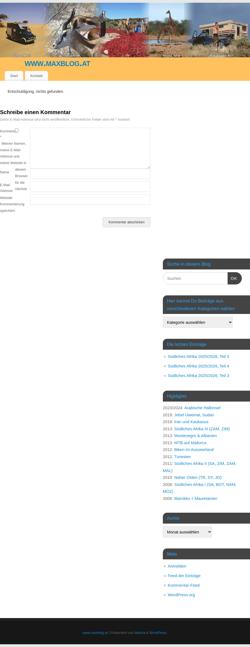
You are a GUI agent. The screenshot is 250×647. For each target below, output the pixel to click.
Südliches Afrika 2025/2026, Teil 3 (198, 375)
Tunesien (182, 456)
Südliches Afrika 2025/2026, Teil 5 (198, 356)
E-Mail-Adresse (6, 188)
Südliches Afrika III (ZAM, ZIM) (202, 428)
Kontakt (36, 76)
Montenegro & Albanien (195, 435)
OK (232, 278)
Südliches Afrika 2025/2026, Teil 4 (198, 366)
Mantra (140, 633)
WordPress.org (181, 594)
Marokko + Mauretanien (195, 498)
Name (4, 172)
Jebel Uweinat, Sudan (194, 414)
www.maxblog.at (57, 62)
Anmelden (177, 566)
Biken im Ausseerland (194, 449)
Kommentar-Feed (184, 585)
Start (14, 76)
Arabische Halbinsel (202, 407)
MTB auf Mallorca (190, 442)
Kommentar (7, 134)
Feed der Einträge (184, 575)
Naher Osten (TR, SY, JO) (198, 477)
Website (6, 198)
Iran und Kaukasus (191, 421)
